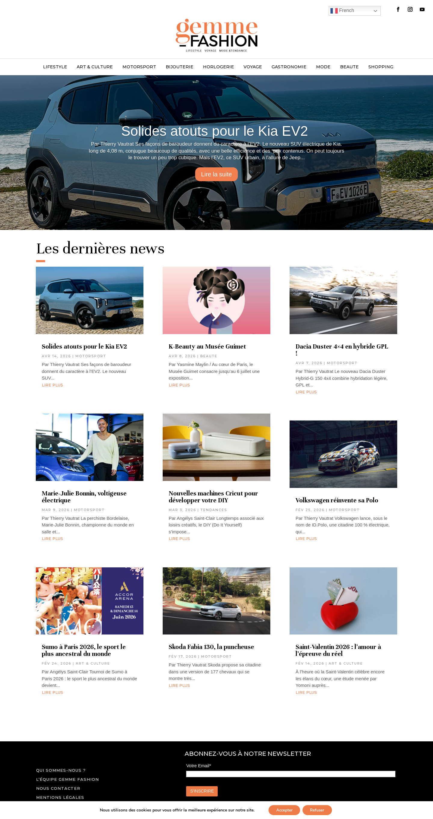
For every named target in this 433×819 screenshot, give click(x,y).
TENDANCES (214, 510)
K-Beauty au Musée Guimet (207, 346)
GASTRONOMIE (289, 67)
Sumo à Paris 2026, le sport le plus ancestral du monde (84, 650)
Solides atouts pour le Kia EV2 (216, 131)
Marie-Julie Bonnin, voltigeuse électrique (84, 497)
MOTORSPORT (139, 67)
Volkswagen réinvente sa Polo (337, 500)
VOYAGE (253, 67)
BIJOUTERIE (179, 67)
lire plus (52, 385)
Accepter (282, 809)
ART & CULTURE (95, 67)
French (342, 10)
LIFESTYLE (55, 67)
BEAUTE (349, 67)
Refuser (319, 809)
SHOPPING (380, 67)
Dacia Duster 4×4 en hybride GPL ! (342, 350)
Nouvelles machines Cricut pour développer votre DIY (213, 497)
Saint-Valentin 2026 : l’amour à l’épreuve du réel (338, 650)
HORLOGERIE (218, 67)
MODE (323, 67)
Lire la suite (216, 174)
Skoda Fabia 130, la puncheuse (212, 647)
